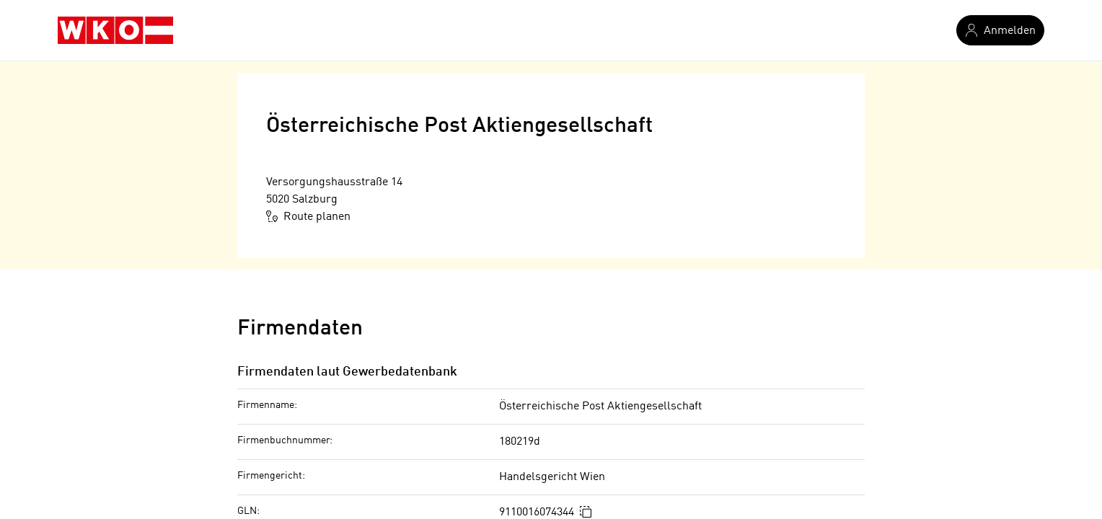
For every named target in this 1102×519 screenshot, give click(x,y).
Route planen (308, 216)
